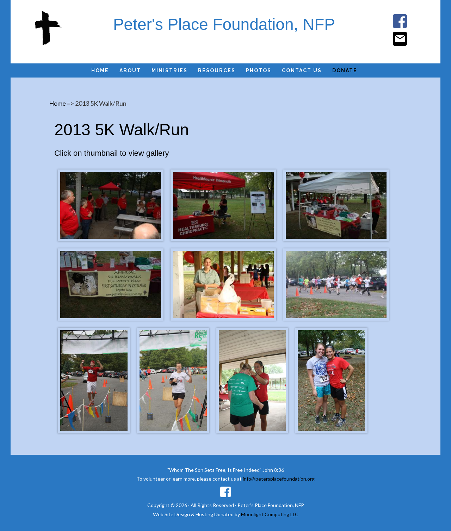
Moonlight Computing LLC (269, 514)
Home (57, 103)
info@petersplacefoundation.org (279, 479)
